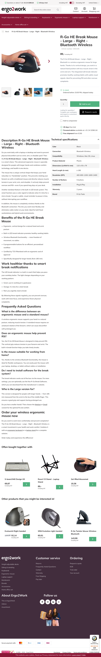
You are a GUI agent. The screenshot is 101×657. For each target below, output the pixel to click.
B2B (71, 567)
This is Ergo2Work (8, 601)
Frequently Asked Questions (46, 567)
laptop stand (31, 430)
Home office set (21, 25)
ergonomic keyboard (15, 430)
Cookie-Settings (94, 652)
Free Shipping (41, 576)
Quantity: (63, 100)
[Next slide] (48, 61)
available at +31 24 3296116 (80, 130)
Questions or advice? (13, 3)
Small (45, 404)
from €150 (72, 133)
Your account (74, 573)
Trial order (73, 570)
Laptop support (79, 17)
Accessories (7, 25)
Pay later (39, 579)
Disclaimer (57, 652)
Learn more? (76, 655)
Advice (4, 604)
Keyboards (47, 17)
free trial (69, 127)
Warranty (39, 573)
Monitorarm (94, 17)
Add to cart (84, 104)
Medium (38, 404)
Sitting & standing (31, 17)
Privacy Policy (67, 652)
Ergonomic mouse (62, 17)
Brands (4, 583)
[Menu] (98, 636)
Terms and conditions (80, 652)
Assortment (6, 607)
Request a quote (89, 112)
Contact (38, 570)
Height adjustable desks (11, 17)
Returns (38, 563)
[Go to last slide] (5, 61)
